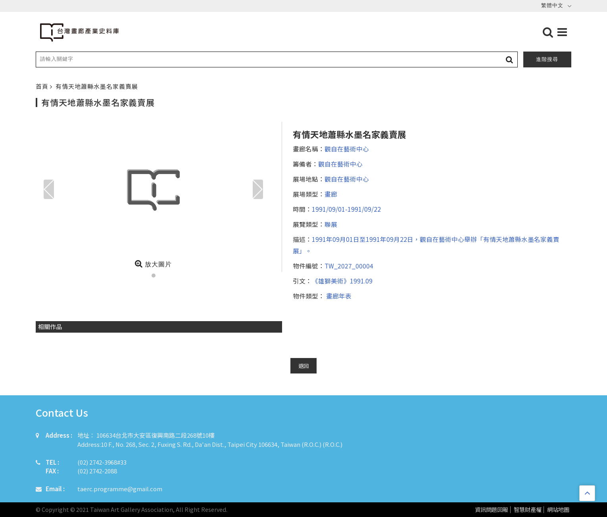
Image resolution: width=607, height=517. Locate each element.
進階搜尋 (547, 59)
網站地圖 (558, 509)
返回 (303, 366)
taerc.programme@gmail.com (119, 488)
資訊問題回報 (491, 509)
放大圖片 (153, 264)
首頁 (43, 86)
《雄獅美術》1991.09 (342, 280)
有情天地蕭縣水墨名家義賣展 (97, 86)
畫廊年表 (338, 295)
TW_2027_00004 (349, 265)
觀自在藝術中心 (347, 148)
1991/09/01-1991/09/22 (346, 209)
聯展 (331, 224)
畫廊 (331, 194)
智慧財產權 (528, 509)
